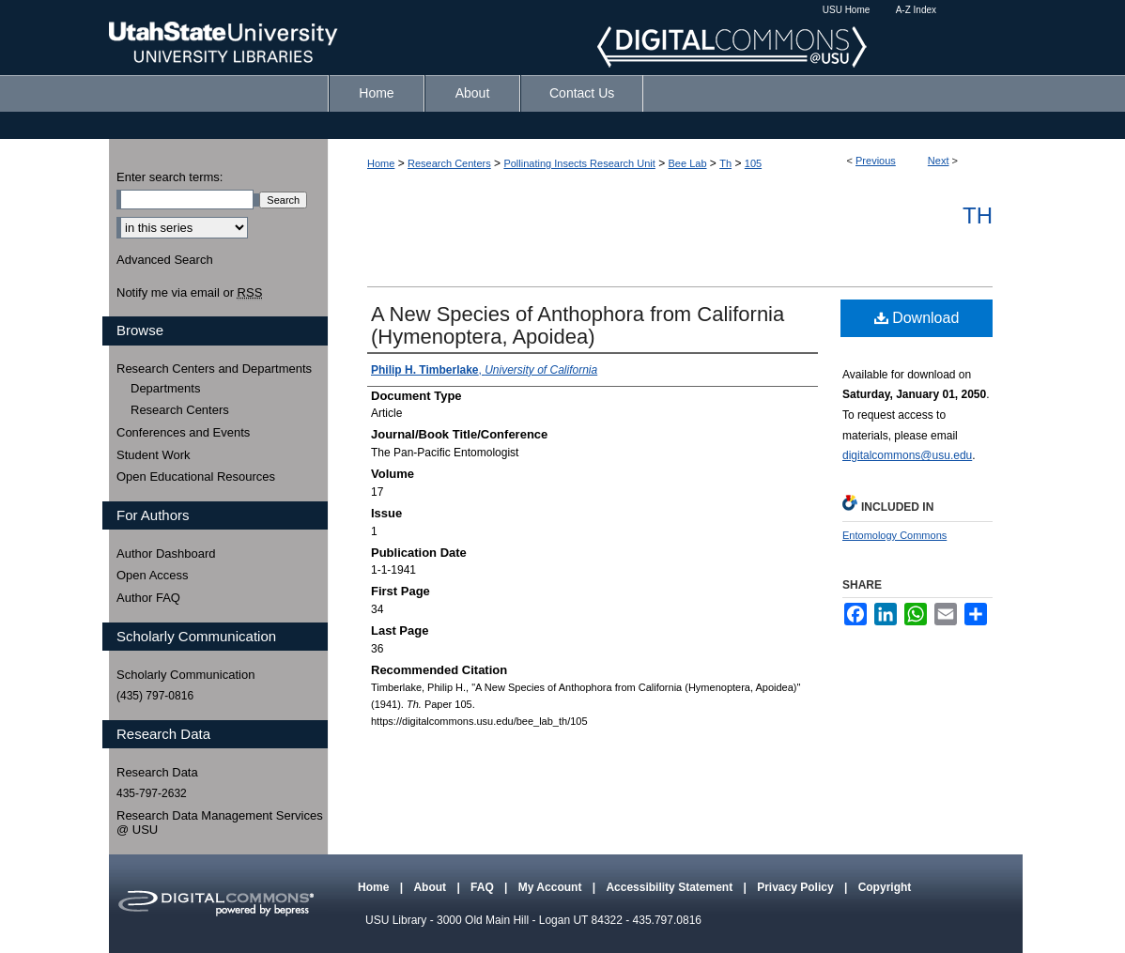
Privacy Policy (797, 887)
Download (917, 318)
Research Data (157, 772)
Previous (875, 160)
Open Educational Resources (195, 476)
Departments (165, 388)
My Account (551, 887)
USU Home (847, 10)
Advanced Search (164, 260)
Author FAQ (148, 598)
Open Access (152, 575)
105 (753, 163)
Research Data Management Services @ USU (219, 823)
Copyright (885, 887)
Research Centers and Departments (214, 368)
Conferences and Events (183, 432)
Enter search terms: (169, 177)
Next (938, 160)
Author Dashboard (166, 553)
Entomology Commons (894, 535)
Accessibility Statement (670, 887)
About (431, 887)
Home (380, 163)
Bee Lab (688, 163)
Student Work (153, 455)
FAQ (483, 887)
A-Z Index (916, 10)
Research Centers (449, 163)
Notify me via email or (189, 292)
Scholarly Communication (185, 675)
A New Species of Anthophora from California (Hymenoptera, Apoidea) (577, 325)
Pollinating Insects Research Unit (579, 163)
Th (725, 163)
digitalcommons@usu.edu (907, 455)
